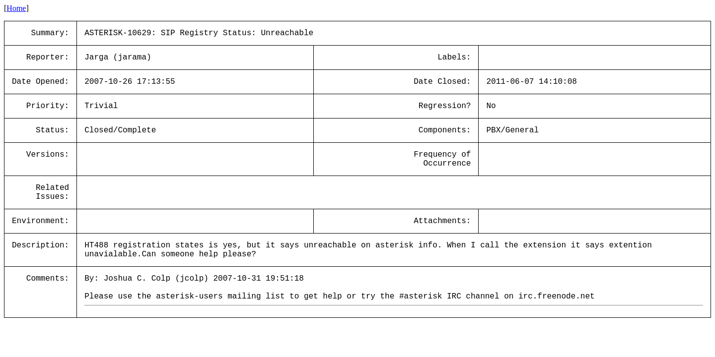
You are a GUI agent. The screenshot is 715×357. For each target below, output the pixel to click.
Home (16, 8)
